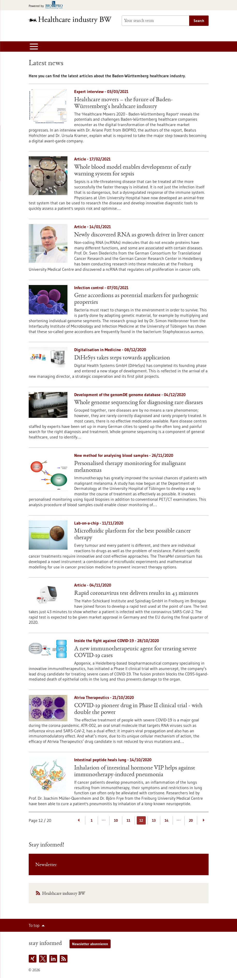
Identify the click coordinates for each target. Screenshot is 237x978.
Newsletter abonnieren (90, 944)
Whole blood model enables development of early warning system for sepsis (132, 170)
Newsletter (46, 865)
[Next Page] (203, 820)
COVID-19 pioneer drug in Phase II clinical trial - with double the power (138, 709)
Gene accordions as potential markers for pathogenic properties (136, 299)
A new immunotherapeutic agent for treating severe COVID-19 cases (135, 652)
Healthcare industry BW (63, 893)
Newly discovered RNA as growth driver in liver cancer (139, 235)
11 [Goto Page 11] (128, 820)
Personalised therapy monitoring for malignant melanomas (130, 467)
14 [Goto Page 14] (167, 820)
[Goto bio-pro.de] (47, 5)
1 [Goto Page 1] (92, 820)
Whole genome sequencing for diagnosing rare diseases (138, 403)
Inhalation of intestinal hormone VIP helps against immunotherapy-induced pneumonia (134, 771)
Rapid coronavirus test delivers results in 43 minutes (136, 593)
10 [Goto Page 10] (116, 820)
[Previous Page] (78, 820)
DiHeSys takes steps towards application (122, 358)
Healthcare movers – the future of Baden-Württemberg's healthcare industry (123, 103)
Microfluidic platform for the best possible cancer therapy (132, 534)
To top (34, 925)
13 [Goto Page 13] (154, 820)
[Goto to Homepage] (72, 20)
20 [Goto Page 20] (191, 820)
